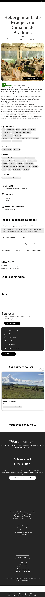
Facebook (11, 341)
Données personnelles (22, 580)
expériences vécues (19, 85)
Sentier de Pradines (9, 402)
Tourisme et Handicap (10, 578)
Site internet (12, 337)
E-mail (11, 334)
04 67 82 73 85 (13, 330)
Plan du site (26, 578)
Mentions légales (35, 578)
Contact (19, 578)
